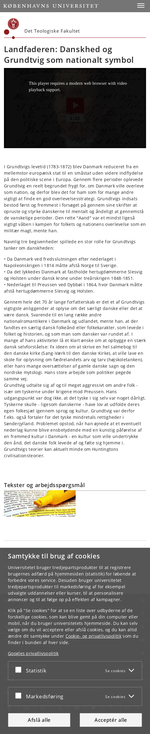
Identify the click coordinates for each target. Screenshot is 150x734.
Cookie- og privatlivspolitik (93, 636)
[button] (141, 5)
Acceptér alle (111, 720)
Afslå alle (39, 720)
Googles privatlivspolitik (33, 653)
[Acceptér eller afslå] (19, 669)
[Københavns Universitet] (11, 28)
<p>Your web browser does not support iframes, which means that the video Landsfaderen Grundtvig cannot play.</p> (75, 108)
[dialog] (75, 641)
